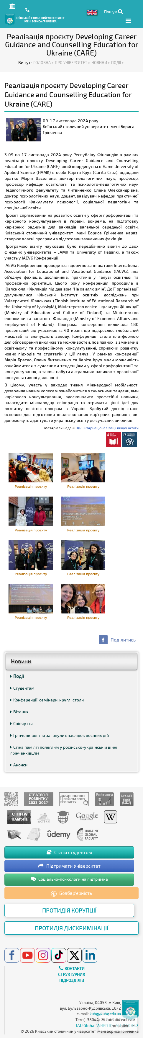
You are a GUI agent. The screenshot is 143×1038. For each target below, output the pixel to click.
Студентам (22, 688)
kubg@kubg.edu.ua (105, 1013)
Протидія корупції (69, 910)
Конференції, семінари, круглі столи (47, 699)
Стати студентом (69, 852)
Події (17, 676)
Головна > (43, 62)
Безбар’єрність (71, 893)
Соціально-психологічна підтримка (69, 879)
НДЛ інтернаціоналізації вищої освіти (107, 428)
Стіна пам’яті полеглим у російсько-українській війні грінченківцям (63, 750)
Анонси (18, 764)
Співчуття (21, 723)
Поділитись (123, 639)
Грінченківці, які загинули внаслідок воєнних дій (59, 735)
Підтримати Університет (69, 866)
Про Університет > (72, 62)
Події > (117, 62)
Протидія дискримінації (71, 927)
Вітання (19, 711)
